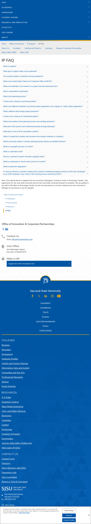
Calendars (6, 420)
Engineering (7, 354)
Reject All (69, 515)
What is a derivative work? (13, 152)
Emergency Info (9, 472)
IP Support (31, 44)
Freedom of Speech (11, 434)
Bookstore (6, 415)
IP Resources (10, 207)
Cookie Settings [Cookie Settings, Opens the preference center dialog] (69, 510)
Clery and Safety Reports (14, 411)
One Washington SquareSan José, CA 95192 (13, 495)
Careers (5, 424)
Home (4, 44)
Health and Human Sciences (15, 363)
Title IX (45, 312)
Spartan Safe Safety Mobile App (17, 443)
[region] (45, 515)
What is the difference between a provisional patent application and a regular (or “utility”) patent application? (43, 106)
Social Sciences (9, 386)
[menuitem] (6, 48)
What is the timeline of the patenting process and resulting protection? (29, 121)
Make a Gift (24, 52)
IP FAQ (41, 44)
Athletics (7, 27)
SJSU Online (7, 32)
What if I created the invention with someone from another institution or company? (33, 136)
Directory (6, 463)
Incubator (17, 48)
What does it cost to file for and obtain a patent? (21, 131)
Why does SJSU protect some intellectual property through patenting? (29, 126)
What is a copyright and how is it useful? (18, 147)
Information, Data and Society (16, 367)
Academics (7, 7)
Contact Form (8, 458)
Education (6, 349)
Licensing (48, 48)
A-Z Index (6, 397)
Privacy (45, 326)
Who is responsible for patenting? (15, 91)
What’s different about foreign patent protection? (21, 111)
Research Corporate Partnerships (68, 48)
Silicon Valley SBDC (9, 52)
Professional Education (12, 377)
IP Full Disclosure (11, 203)
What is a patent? (9, 66)
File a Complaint (9, 477)
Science (5, 381)
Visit (4, 2)
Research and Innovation (14, 22)
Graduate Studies (10, 358)
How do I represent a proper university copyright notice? (24, 157)
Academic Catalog (10, 401)
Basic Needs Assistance (12, 406)
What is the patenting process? (14, 96)
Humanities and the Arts (13, 372)
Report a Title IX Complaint (15, 481)
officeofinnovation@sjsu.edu (22, 239)
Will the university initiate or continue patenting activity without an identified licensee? (34, 141)
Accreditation (45, 307)
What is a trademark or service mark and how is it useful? (24, 162)
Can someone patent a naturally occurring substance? (23, 76)
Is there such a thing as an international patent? (20, 116)
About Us (5, 48)
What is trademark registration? (14, 167)
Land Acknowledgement (45, 321)
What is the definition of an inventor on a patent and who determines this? (30, 86)
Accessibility (45, 303)
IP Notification (10, 199)
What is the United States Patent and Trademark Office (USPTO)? (27, 81)
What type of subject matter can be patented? (20, 71)
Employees (7, 429)
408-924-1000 (10, 499)
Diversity (45, 317)
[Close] (89, 515)
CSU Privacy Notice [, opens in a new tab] (24, 512)
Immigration (7, 438)
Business (6, 345)
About (5, 37)
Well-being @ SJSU (11, 447)
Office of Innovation (16, 44)
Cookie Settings (45, 330)
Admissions (7, 12)
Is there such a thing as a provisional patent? (19, 101)
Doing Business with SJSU (14, 467)
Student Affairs (10, 17)
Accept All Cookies (69, 520)
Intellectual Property (33, 48)
